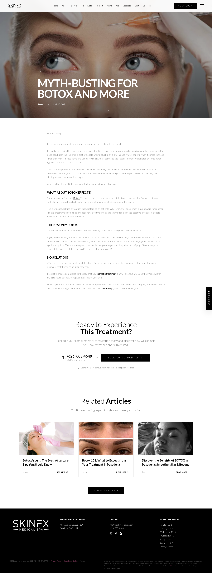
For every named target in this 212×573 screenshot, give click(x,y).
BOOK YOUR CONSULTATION (125, 358)
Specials (127, 6)
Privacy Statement (175, 566)
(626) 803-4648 (117, 528)
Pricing (99, 6)
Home (55, 6)
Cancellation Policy (70, 561)
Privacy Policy (56, 561)
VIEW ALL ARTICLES (106, 490)
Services (75, 6)
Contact (147, 6)
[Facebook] (116, 533)
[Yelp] (121, 533)
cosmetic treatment (106, 273)
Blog (137, 6)
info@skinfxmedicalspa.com (122, 525)
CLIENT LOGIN (185, 6)
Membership (112, 6)
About (65, 6)
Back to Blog (54, 133)
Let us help (107, 288)
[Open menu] (202, 6)
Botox (76, 198)
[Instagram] (111, 533)
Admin (82, 561)
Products (87, 6)
